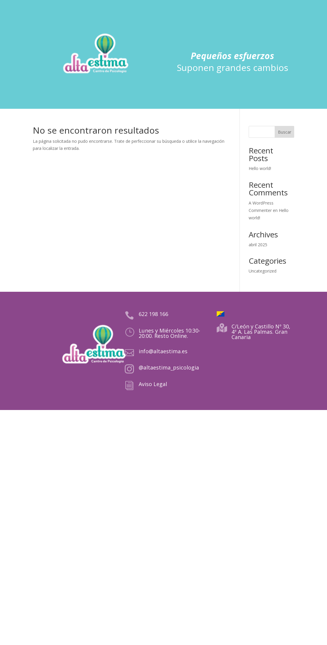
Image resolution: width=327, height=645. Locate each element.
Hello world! (260, 168)
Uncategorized (262, 271)
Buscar (284, 132)
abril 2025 (258, 244)
